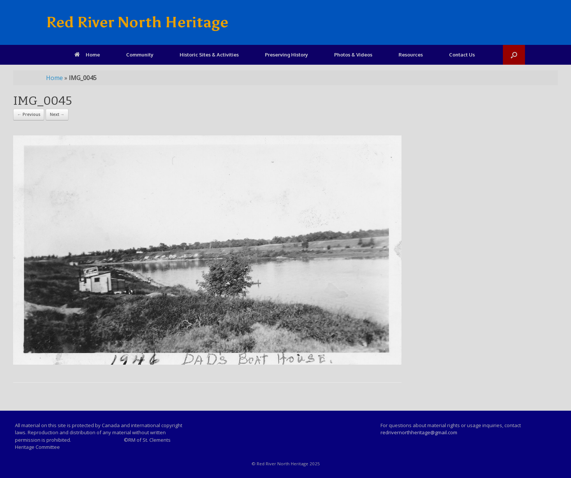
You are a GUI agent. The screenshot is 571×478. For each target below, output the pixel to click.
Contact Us (462, 55)
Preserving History (286, 55)
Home (87, 55)
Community (139, 55)
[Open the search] (514, 55)
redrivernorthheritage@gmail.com (419, 432)
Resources (411, 55)
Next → (57, 114)
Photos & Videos (353, 55)
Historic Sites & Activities (209, 55)
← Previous (28, 114)
